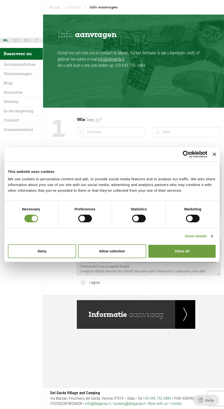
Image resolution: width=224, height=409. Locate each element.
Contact (11, 120)
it (37, 40)
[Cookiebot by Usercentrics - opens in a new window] (186, 154)
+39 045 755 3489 (157, 398)
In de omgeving (19, 111)
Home (54, 7)
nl (5, 40)
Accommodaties (20, 64)
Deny (42, 251)
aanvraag (126, 314)
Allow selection (112, 251)
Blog (8, 83)
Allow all (182, 251)
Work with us (158, 403)
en (15, 40)
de (26, 40)
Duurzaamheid (18, 129)
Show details (196, 236)
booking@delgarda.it (129, 403)
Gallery (11, 101)
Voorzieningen (18, 73)
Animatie (13, 92)
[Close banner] (214, 154)
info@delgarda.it (111, 59)
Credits (176, 403)
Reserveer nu (18, 53)
